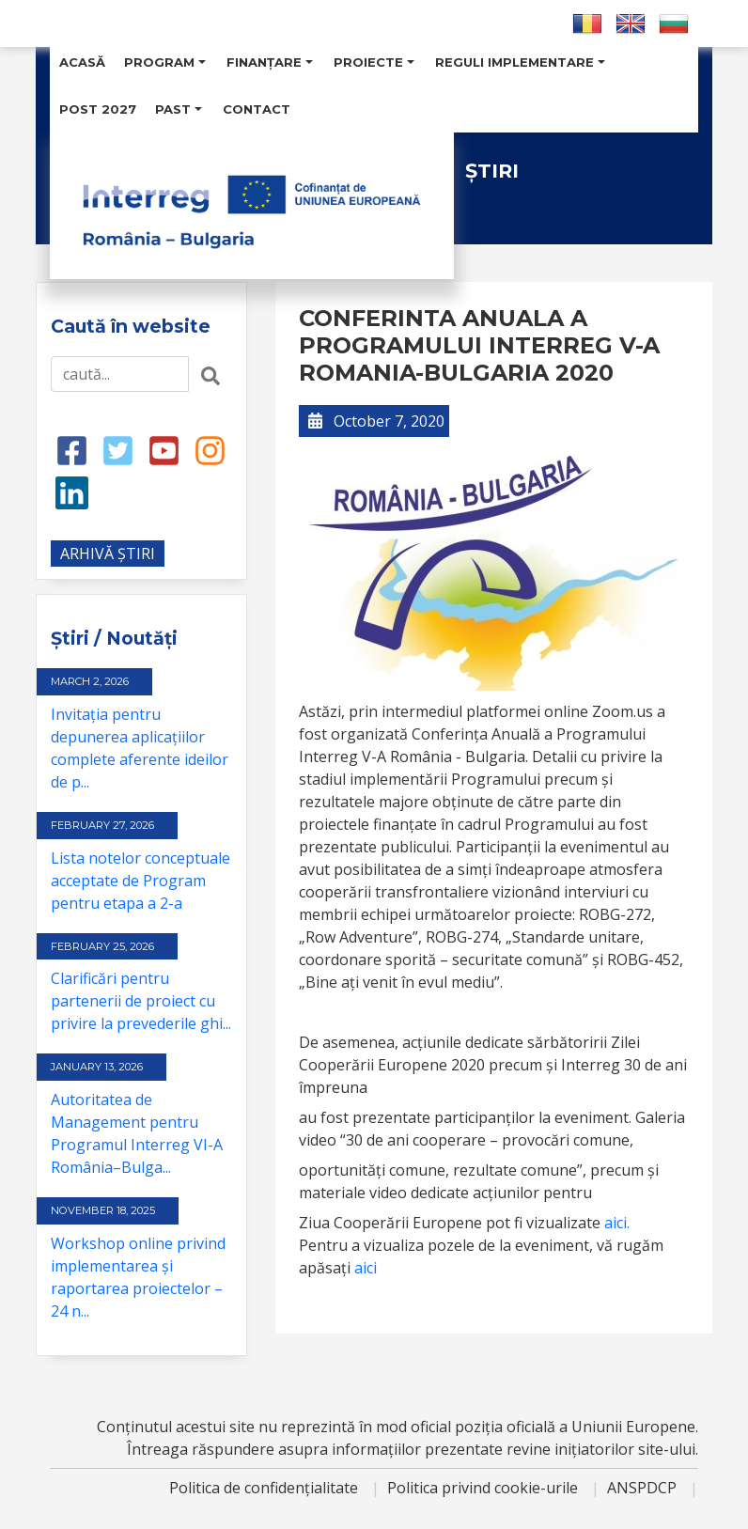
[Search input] (120, 374)
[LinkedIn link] (72, 491)
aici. (617, 1222)
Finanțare (269, 62)
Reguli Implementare (520, 62)
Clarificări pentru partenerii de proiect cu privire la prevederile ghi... (141, 1001)
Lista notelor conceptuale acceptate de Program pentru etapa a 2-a (140, 880)
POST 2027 (97, 109)
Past (178, 109)
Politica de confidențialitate (265, 1487)
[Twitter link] (118, 449)
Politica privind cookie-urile (484, 1487)
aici (365, 1267)
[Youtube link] (164, 449)
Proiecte (374, 62)
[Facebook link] (72, 449)
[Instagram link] (210, 449)
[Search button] (210, 374)
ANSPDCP (643, 1487)
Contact (256, 109)
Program (165, 62)
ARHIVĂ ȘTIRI (107, 553)
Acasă (82, 62)
